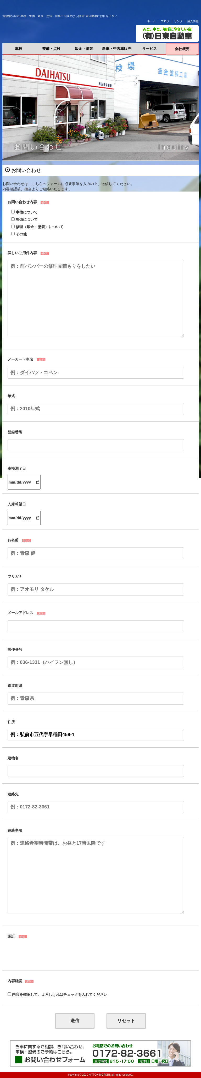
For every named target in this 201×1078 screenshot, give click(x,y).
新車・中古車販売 (116, 49)
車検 (18, 49)
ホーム (151, 21)
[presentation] (47, 953)
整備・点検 (51, 49)
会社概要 (182, 49)
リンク (178, 21)
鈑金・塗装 (84, 49)
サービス (149, 49)
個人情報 (193, 21)
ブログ (165, 21)
